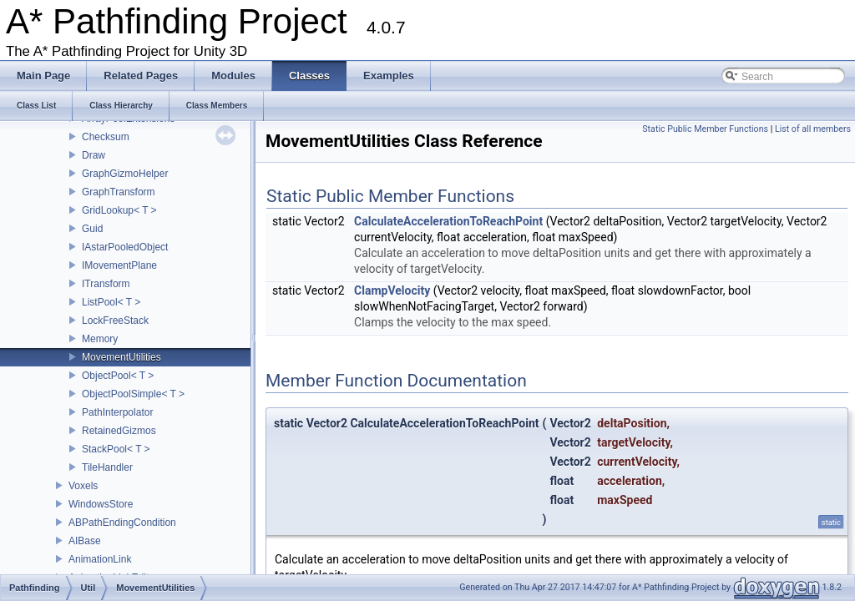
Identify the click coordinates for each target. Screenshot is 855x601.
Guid (92, 229)
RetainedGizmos (119, 431)
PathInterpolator (117, 412)
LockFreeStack (115, 320)
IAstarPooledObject (125, 247)
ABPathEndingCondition (122, 522)
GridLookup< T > (119, 210)
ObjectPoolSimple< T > (133, 394)
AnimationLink (99, 559)
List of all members (813, 129)
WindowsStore (100, 504)
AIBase (84, 541)
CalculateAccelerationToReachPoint (448, 221)
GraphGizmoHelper (125, 173)
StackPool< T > (116, 449)
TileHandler (107, 467)
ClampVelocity (392, 290)
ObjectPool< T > (118, 375)
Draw (93, 155)
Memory (100, 339)
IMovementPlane (119, 265)
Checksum (105, 137)
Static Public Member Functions (705, 129)
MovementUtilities (121, 357)
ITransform (106, 284)
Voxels (83, 486)
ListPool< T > (111, 302)
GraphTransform (118, 192)
